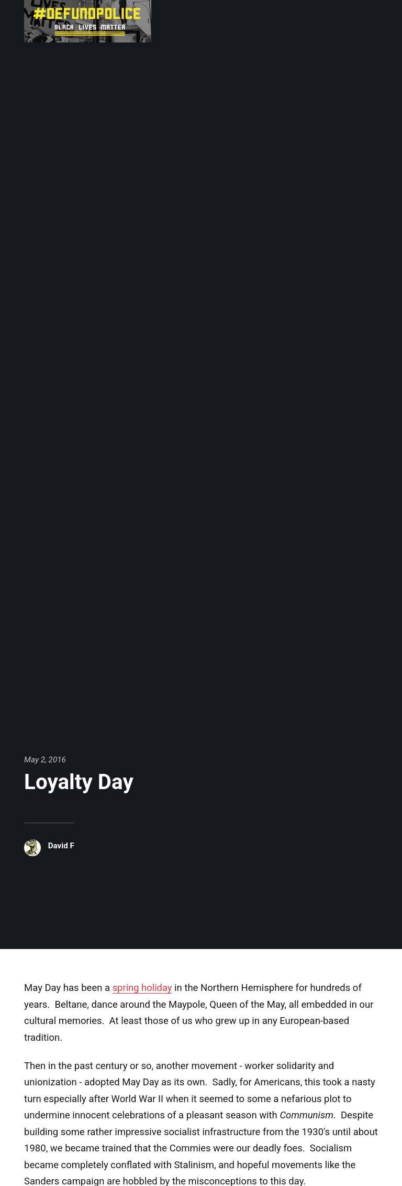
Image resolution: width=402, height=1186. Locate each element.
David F (61, 845)
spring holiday (143, 987)
